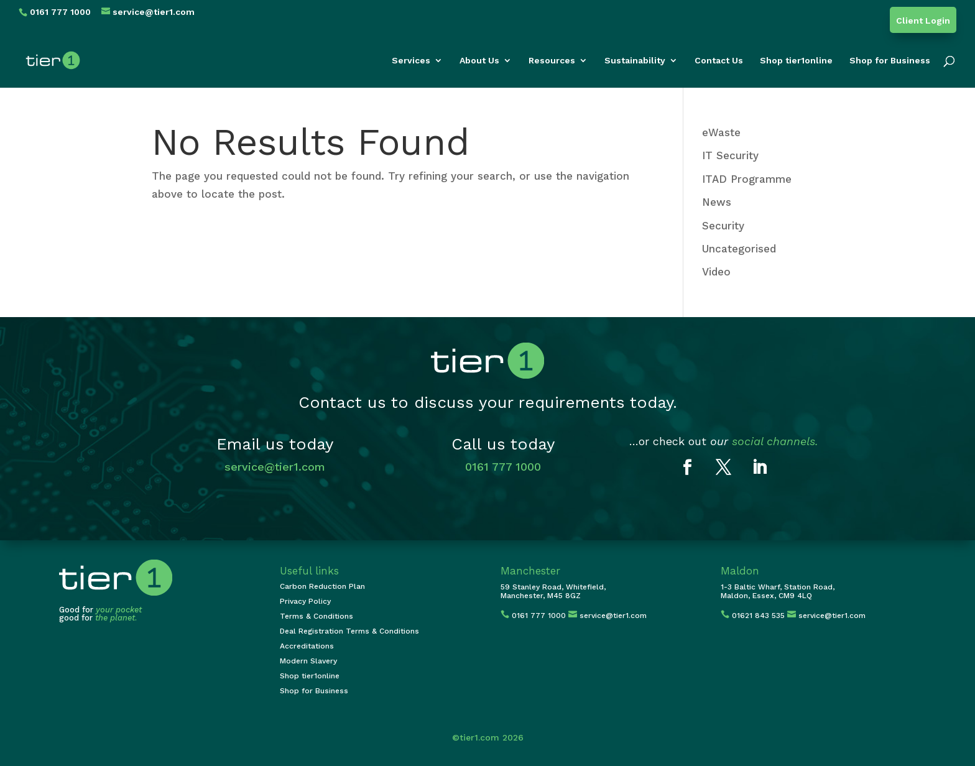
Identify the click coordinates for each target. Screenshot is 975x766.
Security (723, 225)
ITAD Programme (747, 179)
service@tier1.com (274, 466)
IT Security (730, 155)
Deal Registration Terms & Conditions (349, 631)
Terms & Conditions (316, 616)
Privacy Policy (305, 601)
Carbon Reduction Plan (322, 586)
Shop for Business (889, 60)
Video (716, 271)
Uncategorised (739, 248)
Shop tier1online (796, 60)
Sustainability (634, 60)
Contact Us (719, 60)
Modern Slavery (308, 661)
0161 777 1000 (503, 466)
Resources (552, 60)
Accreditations (307, 646)
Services (411, 60)
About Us (479, 60)
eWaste (721, 132)
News (716, 202)
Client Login (923, 20)
